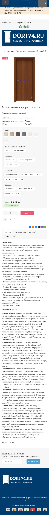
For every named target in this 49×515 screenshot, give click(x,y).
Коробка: (8, 156)
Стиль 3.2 (10, 442)
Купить (27, 213)
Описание (7, 232)
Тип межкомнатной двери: (15, 147)
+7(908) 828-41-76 (14, 13)
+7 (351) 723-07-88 (9, 23)
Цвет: (7, 130)
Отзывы (32, 232)
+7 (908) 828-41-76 (24, 23)
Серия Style (10, 51)
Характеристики (20, 232)
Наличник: (9, 170)
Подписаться (33, 461)
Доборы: (8, 185)
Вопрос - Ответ (10, 236)
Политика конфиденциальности (23, 506)
